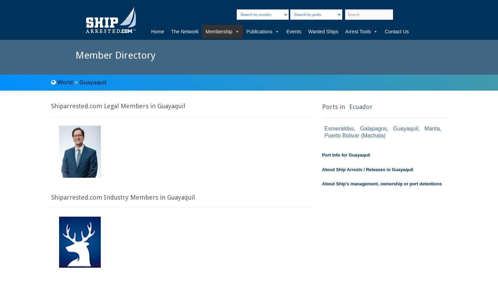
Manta (432, 129)
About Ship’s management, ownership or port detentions (382, 183)
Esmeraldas (339, 129)
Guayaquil (92, 82)
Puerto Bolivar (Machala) (355, 136)
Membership (222, 31)
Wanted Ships (323, 31)
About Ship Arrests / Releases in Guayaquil (368, 169)
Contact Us (397, 31)
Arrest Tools (361, 31)
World (65, 82)
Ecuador (361, 106)
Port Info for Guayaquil (346, 155)
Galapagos (373, 129)
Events (293, 31)
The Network (184, 31)
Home (157, 31)
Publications (263, 31)
